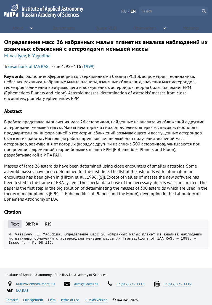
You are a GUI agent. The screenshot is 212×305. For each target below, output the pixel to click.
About (18, 27)
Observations (145, 27)
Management (33, 299)
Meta (52, 299)
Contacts (12, 299)
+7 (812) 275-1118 (130, 283)
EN (133, 11)
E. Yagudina (39, 56)
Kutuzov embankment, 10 (35, 283)
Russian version (96, 299)
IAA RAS (22, 290)
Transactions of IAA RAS (26, 66)
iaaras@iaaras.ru (85, 283)
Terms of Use (70, 299)
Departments (64, 27)
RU (124, 11)
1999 (88, 66)
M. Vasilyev (15, 56)
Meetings (191, 27)
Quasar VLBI (106, 27)
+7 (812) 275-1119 (177, 283)
